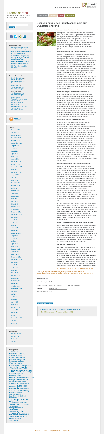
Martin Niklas (15, 85)
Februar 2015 (15, 275)
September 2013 (16, 318)
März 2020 (14, 180)
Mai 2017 (14, 225)
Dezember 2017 (16, 212)
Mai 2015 (14, 270)
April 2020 (14, 177)
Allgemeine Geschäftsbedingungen (52, 271)
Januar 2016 (15, 251)
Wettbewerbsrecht (88, 273)
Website (39, 288)
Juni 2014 (14, 297)
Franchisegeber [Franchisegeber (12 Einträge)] (16, 363)
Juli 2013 (14, 323)
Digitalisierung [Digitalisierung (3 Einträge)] (21, 359)
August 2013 (15, 320)
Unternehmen (70, 16)
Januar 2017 (15, 228)
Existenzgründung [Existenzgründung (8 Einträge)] (16, 361)
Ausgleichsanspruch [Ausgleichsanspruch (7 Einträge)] (17, 357)
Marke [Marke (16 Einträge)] (16, 388)
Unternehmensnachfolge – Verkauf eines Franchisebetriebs (19, 100)
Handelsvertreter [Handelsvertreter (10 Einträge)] (21, 379)
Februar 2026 (15, 130)
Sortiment (66, 273)
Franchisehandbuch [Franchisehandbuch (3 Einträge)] (14, 365)
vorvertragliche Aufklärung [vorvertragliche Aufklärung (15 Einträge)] (16, 412)
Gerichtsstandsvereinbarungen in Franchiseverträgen (21, 52)
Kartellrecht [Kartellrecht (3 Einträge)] (23, 381)
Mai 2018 (14, 199)
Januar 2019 (15, 193)
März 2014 (14, 304)
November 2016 (16, 233)
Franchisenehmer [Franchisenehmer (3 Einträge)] (26, 365)
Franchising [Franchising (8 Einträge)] (14, 374)
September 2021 (16, 167)
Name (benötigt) (42, 282)
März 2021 (14, 169)
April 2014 (14, 302)
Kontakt (45, 430)
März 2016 (14, 246)
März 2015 (14, 273)
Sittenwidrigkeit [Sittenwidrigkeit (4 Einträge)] (14, 394)
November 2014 (16, 283)
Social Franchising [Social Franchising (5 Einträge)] (16, 395)
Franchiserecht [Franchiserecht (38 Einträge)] (18, 367)
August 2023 (15, 132)
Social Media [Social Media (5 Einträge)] (22, 396)
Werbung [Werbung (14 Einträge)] (24, 414)
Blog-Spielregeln (55, 430)
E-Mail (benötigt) (42, 285)
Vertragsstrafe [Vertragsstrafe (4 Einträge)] (13, 406)
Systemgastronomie (75, 273)
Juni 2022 (14, 151)
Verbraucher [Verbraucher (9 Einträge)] (14, 402)
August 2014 (15, 291)
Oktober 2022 (15, 140)
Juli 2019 (14, 188)
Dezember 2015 (16, 254)
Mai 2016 (14, 241)
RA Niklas (37, 430)
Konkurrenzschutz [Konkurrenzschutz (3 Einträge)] (24, 383)
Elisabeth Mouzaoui (17, 105)
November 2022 (16, 138)
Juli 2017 (14, 220)
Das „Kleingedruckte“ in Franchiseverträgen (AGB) (57, 312)
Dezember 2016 (16, 230)
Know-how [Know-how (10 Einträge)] (13, 383)
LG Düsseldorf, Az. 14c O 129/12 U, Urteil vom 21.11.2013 (75, 268)
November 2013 (16, 312)
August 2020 (15, 175)
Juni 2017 (14, 222)
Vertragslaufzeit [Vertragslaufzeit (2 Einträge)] (25, 404)
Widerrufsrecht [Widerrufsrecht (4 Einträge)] (13, 420)
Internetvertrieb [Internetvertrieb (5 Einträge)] (14, 381)
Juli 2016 (14, 238)
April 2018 (14, 201)
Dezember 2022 (16, 135)
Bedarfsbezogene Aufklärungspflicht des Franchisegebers (18, 81)
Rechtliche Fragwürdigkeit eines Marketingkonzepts (19, 48)
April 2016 (14, 244)
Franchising (53, 16)
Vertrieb (61, 16)
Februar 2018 (15, 206)
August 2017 (15, 217)
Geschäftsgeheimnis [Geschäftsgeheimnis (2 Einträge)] (24, 374)
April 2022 (14, 154)
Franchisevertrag (79, 271)
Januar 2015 (15, 278)
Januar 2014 (15, 310)
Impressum (66, 430)
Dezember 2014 (16, 281)
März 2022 (14, 156)
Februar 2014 (15, 307)
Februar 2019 (15, 191)
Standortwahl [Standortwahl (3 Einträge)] (13, 397)
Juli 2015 (14, 265)
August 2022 (15, 146)
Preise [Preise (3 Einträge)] (11, 392)
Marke (60, 273)
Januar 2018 (15, 209)
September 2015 (16, 259)
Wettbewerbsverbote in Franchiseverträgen (18, 88)
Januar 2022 (15, 159)
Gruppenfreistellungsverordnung (47, 273)
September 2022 (16, 143)
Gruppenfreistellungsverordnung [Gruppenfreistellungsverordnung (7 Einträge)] (21, 377)
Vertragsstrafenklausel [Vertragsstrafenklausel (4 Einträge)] (16, 408)
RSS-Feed (17, 119)
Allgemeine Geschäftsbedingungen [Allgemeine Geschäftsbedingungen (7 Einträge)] (18, 353)
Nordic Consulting (17, 78)
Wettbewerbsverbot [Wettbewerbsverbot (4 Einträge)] (15, 418)
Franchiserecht (42, 16)
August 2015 (15, 262)
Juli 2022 (14, 148)
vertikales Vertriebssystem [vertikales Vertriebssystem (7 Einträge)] (18, 403)
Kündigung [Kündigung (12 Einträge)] (22, 386)
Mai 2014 (14, 299)
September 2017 (16, 214)
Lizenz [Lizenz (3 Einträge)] (11, 388)
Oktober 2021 (15, 164)
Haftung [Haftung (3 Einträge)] (11, 380)
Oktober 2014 (15, 286)
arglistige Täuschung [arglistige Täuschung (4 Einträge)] (15, 355)
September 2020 (16, 172)
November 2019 (16, 183)
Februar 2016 (15, 249)
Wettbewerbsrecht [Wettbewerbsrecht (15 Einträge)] (18, 416)
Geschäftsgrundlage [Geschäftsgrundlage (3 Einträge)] (15, 375)
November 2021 (16, 161)
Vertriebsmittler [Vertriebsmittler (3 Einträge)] (13, 409)
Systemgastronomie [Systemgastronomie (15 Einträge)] (18, 399)
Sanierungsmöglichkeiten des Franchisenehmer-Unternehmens (60, 309)
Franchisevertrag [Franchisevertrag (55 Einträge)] (20, 371)
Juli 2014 (14, 294)
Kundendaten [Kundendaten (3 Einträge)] (13, 386)
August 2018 (15, 196)
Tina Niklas (57, 30)
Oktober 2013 (15, 315)
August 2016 (15, 236)
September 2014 (16, 289)
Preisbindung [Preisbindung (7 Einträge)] (24, 391)
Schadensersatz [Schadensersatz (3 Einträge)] (17, 392)
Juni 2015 (14, 267)
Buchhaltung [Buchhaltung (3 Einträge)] (12, 359)
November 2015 (16, 257)
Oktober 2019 (15, 185)
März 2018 (14, 204)
